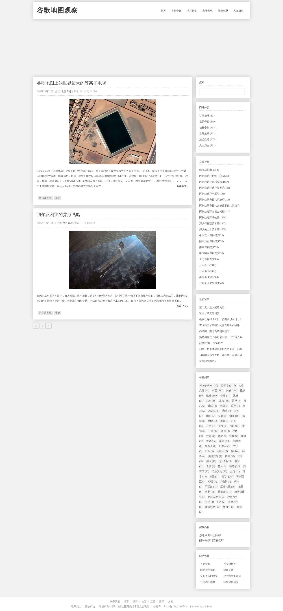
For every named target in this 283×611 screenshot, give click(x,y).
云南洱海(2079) (207, 271)
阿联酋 (211, 486)
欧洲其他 (219, 471)
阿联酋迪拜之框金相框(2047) (215, 211)
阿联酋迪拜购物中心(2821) (214, 175)
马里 (209, 501)
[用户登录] (205, 540)
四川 (234, 426)
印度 (212, 481)
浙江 (234, 415)
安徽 (222, 415)
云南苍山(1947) (207, 265)
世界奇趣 (176, 10)
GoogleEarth (209, 385)
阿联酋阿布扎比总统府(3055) (215, 199)
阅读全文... (183, 186)
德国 (211, 461)
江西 (222, 426)
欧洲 (211, 395)
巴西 (209, 451)
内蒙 (226, 410)
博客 (126, 601)
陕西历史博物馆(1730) (211, 241)
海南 (225, 431)
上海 (224, 400)
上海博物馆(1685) (209, 259)
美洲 (231, 390)
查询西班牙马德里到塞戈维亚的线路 (219, 325)
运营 (152, 601)
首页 (163, 10)
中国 (217, 390)
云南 (213, 431)
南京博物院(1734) (209, 247)
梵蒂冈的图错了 (208, 361)
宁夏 (233, 436)
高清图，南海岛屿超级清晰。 (215, 331)
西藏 (222, 436)
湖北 (212, 421)
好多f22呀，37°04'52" (211, 343)
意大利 (225, 461)
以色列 (225, 481)
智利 (235, 451)
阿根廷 (222, 451)
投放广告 (90, 606)
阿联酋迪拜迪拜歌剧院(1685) (215, 187)
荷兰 (222, 466)
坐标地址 (228, 385)
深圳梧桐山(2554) (209, 170)
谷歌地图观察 (57, 10)
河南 (224, 405)
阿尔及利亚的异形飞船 (58, 214)
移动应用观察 (231, 581)
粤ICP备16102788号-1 (175, 606)
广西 (210, 426)
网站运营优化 (207, 570)
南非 (210, 491)
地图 (144, 601)
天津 (236, 400)
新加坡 (227, 476)
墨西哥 (210, 446)
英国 (230, 456)
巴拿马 (224, 446)
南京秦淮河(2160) (209, 277)
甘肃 (210, 436)
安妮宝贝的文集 (209, 576)
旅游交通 (223, 10)
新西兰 (228, 507)
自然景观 (207, 10)
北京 (211, 400)
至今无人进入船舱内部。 (213, 307)
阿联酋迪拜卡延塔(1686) (212, 193)
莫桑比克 (225, 491)
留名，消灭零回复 (209, 313)
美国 (224, 441)
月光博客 (205, 564)
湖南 (224, 421)
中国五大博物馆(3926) (211, 235)
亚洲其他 (227, 486)
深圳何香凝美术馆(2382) (212, 223)
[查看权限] (218, 540)
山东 (210, 415)
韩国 (214, 476)
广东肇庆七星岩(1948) (211, 283)
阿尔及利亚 (45, 198)
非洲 (57, 198)
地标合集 (192, 10)
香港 (211, 441)
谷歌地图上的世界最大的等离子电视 (71, 83)
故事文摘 (228, 570)
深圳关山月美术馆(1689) (212, 229)
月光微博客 (229, 564)
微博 (135, 601)
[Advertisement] (141, 48)
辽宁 (235, 405)
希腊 (210, 466)
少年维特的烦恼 (232, 576)
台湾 (235, 471)
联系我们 (115, 601)
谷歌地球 (206, 115)
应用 (161, 601)
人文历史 (238, 10)
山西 (212, 405)
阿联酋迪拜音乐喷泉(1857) (214, 181)
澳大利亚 (212, 507)
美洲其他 (215, 456)
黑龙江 (213, 410)
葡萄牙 (234, 466)
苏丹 (221, 501)
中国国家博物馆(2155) (211, 253)
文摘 (170, 601)
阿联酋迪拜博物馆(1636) (212, 217)
